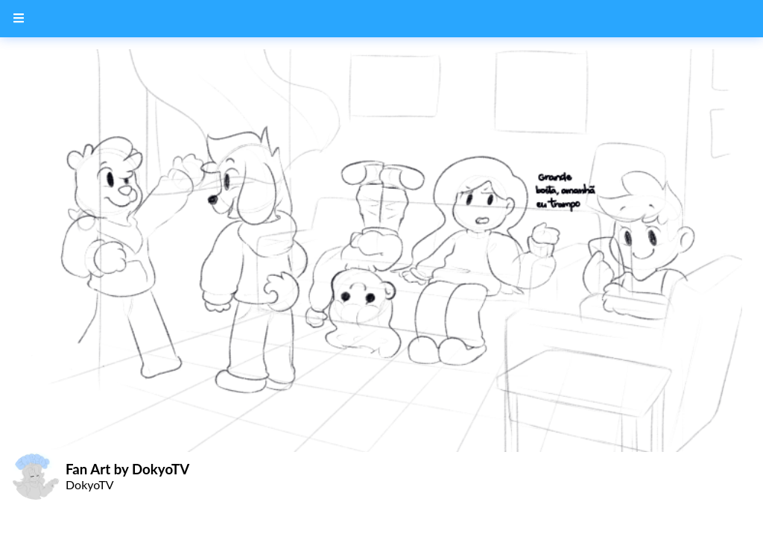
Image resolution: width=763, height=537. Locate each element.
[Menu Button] (18, 18)
